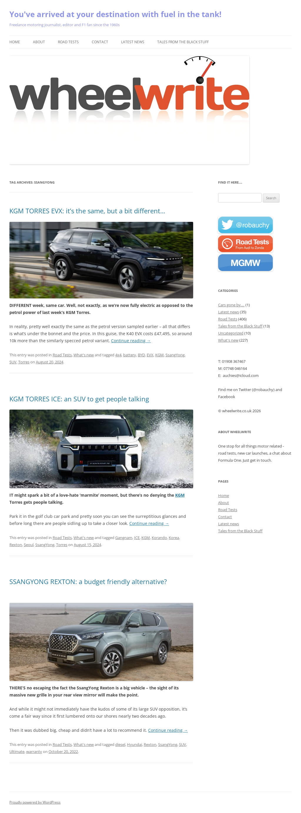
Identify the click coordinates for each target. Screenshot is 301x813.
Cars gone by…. (231, 304)
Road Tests (68, 41)
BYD (141, 355)
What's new (83, 355)
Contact (100, 41)
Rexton (15, 544)
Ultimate (16, 751)
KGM (159, 355)
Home (14, 41)
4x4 (118, 355)
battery (129, 355)
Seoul (29, 544)
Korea (174, 537)
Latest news (132, 41)
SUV (12, 362)
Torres (23, 362)
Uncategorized (230, 333)
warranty (34, 751)
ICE (137, 537)
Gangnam (123, 537)
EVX (150, 355)
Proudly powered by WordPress (35, 802)
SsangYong (175, 355)
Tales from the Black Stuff (183, 41)
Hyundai (134, 744)
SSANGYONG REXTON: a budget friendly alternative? (88, 581)
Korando (159, 537)
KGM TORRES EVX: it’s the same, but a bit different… (87, 210)
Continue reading (131, 340)
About (39, 41)
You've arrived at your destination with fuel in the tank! (115, 14)
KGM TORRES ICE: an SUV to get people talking (79, 398)
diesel (120, 744)
